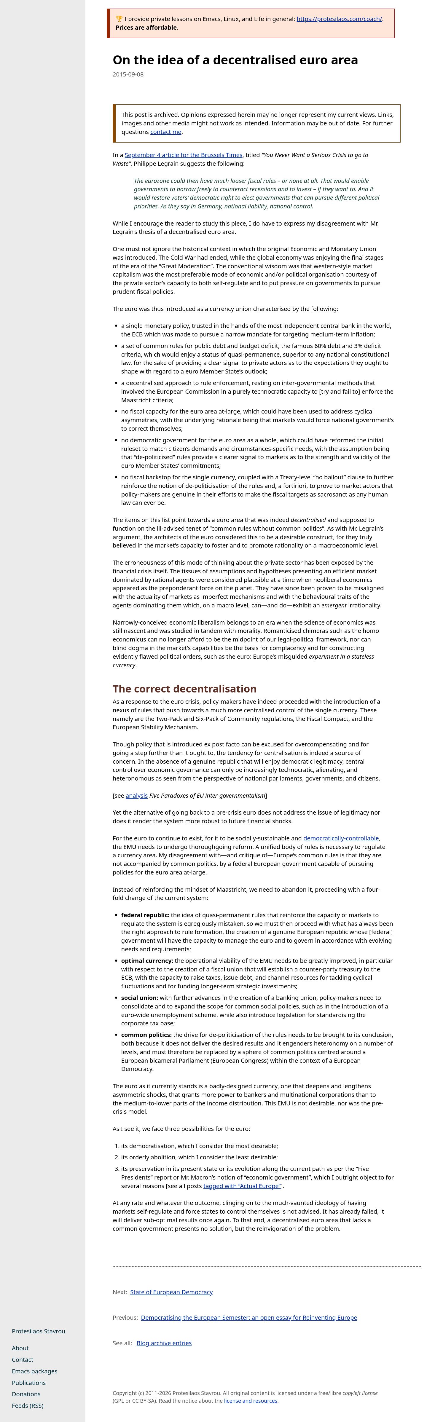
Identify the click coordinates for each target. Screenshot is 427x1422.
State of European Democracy (171, 1292)
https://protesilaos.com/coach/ (339, 19)
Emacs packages (35, 1371)
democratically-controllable (341, 838)
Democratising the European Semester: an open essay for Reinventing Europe (249, 1318)
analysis (137, 795)
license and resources (251, 1400)
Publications (29, 1383)
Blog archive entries (164, 1343)
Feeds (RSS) (27, 1406)
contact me (165, 132)
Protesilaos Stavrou (38, 1331)
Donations (26, 1394)
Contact (22, 1360)
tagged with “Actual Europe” (242, 1186)
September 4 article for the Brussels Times (184, 155)
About (20, 1348)
